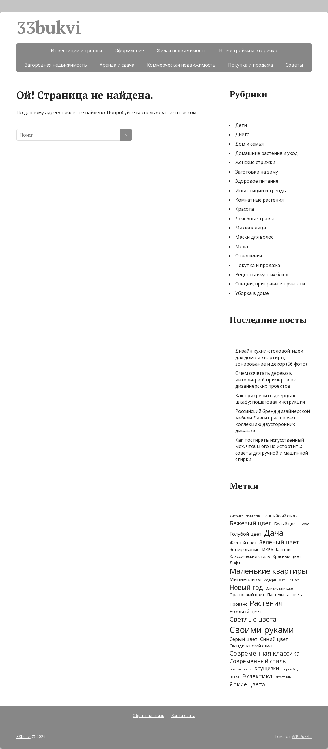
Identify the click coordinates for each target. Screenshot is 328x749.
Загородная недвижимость (56, 65)
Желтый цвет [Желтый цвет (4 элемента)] (243, 542)
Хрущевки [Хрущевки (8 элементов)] (266, 668)
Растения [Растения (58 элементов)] (266, 603)
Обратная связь (148, 715)
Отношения (248, 256)
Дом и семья (249, 144)
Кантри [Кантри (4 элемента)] (283, 549)
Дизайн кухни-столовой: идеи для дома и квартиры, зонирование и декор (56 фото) (271, 357)
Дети (241, 125)
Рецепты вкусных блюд (261, 274)
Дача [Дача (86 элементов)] (274, 532)
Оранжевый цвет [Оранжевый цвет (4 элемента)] (247, 594)
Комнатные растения (259, 200)
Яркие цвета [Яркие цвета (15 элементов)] (247, 684)
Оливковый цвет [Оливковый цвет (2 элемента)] (280, 588)
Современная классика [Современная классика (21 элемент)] (265, 653)
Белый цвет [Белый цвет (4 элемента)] (286, 523)
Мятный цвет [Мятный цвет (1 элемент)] (289, 580)
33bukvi (48, 27)
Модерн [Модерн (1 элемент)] (269, 580)
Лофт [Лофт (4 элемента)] (235, 562)
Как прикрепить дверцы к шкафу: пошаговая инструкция (270, 398)
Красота (244, 209)
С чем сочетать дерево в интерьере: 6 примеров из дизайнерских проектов (265, 379)
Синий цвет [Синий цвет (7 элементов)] (274, 639)
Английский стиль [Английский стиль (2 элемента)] (281, 515)
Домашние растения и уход (266, 153)
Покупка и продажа (250, 65)
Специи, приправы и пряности (270, 284)
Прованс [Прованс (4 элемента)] (238, 604)
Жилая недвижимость (181, 50)
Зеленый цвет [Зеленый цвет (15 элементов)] (279, 542)
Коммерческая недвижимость (181, 65)
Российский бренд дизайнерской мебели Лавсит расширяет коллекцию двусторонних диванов (272, 421)
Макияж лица (250, 228)
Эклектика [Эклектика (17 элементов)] (257, 676)
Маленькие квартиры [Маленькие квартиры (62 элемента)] (268, 571)
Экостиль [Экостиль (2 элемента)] (283, 677)
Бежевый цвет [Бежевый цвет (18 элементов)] (250, 523)
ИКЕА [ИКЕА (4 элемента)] (267, 549)
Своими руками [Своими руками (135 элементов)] (262, 629)
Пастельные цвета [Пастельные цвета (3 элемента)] (285, 594)
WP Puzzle (302, 736)
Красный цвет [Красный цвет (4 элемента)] (287, 556)
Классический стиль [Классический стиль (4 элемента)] (250, 556)
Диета (242, 134)
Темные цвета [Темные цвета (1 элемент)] (241, 669)
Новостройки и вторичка (248, 50)
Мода (241, 246)
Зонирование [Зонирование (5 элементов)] (245, 550)
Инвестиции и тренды (76, 50)
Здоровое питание (256, 181)
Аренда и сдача (117, 65)
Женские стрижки (255, 162)
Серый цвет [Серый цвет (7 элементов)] (244, 639)
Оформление (129, 50)
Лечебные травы (254, 218)
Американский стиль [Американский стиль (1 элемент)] (246, 516)
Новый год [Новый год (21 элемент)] (246, 587)
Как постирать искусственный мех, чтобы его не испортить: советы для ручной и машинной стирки (271, 449)
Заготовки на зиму (256, 172)
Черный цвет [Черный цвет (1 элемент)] (292, 669)
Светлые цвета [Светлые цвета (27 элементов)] (253, 619)
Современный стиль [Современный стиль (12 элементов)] (258, 661)
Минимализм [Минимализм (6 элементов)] (245, 579)
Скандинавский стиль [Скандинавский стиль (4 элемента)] (252, 645)
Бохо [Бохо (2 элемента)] (305, 524)
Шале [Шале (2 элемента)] (235, 677)
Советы (294, 65)
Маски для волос (254, 237)
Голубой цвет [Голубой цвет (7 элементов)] (246, 533)
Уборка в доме (252, 293)
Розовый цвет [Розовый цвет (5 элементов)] (246, 612)
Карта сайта (183, 715)
